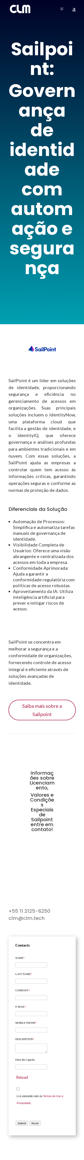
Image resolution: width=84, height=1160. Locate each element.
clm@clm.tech (27, 918)
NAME (20, 958)
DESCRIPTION (24, 1039)
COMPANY (22, 990)
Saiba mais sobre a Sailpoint (42, 710)
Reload (22, 1077)
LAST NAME (23, 974)
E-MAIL (20, 1006)
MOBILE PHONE (26, 1022)
